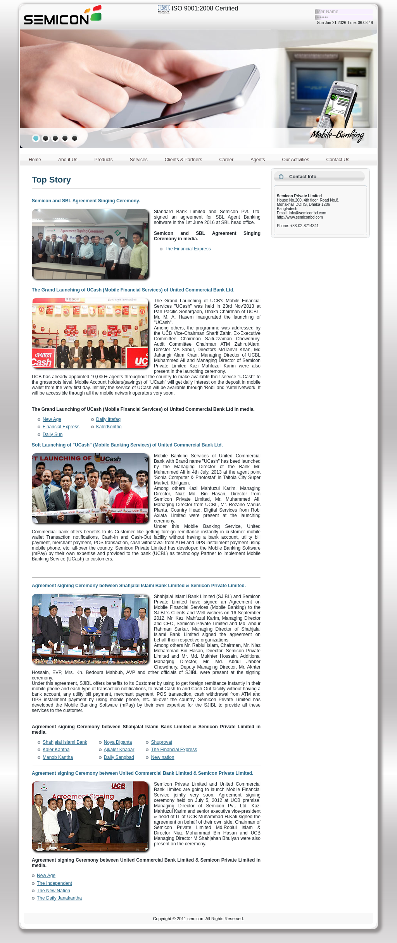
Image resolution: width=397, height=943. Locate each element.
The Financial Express (188, 249)
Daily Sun (52, 434)
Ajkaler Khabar (119, 749)
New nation (162, 757)
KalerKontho (109, 426)
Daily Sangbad (119, 757)
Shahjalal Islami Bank (65, 742)
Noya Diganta (118, 742)
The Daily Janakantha (59, 898)
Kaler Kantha (56, 749)
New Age (52, 419)
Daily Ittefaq (108, 419)
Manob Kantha (58, 757)
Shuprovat (161, 742)
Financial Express (61, 426)
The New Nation (53, 890)
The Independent (54, 883)
